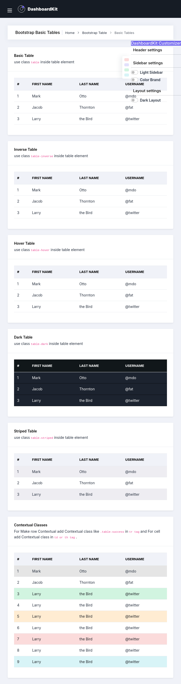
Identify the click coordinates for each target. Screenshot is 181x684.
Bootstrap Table (94, 33)
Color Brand (150, 80)
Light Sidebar (151, 72)
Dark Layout (150, 100)
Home (70, 33)
